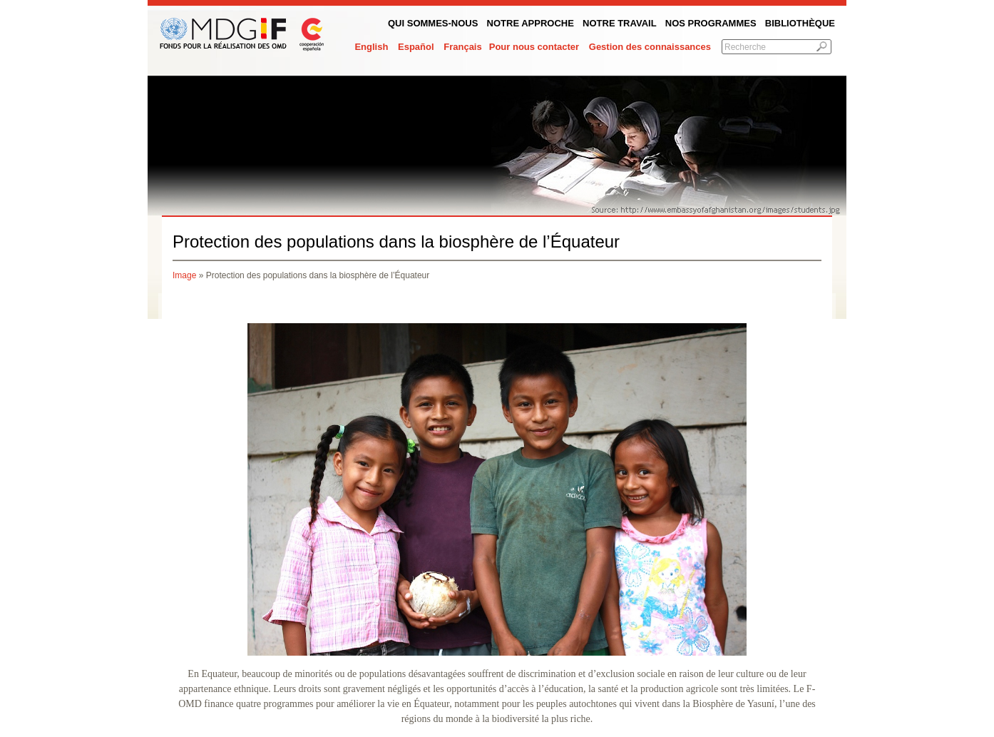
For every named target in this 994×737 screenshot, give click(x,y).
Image (184, 275)
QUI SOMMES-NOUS (433, 23)
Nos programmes (711, 23)
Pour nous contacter (534, 46)
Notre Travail (620, 23)
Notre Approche (530, 23)
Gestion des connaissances (650, 46)
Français (462, 46)
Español (416, 46)
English (371, 46)
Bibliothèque (800, 23)
